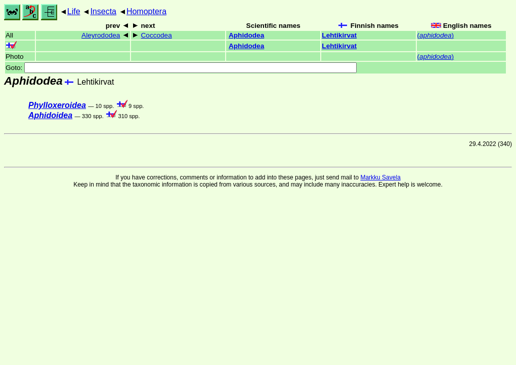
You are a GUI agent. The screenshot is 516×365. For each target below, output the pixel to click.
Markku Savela (380, 177)
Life (73, 11)
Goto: (181, 67)
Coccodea (156, 35)
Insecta (103, 11)
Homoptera (146, 11)
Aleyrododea (100, 35)
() (435, 35)
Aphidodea (246, 35)
